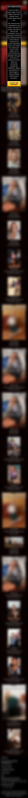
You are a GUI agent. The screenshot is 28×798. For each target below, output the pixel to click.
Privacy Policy (5, 772)
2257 (2, 776)
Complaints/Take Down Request (10, 778)
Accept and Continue (14, 83)
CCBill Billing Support (7, 769)
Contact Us (4, 758)
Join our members (6, 766)
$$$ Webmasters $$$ (7, 784)
